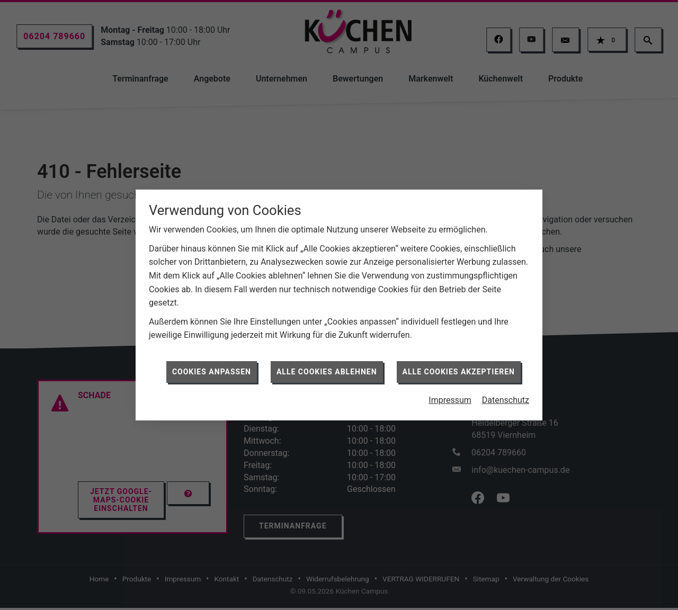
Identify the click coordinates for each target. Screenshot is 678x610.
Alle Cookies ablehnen (326, 367)
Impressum (450, 396)
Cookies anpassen (211, 367)
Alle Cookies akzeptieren (459, 367)
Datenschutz (505, 396)
